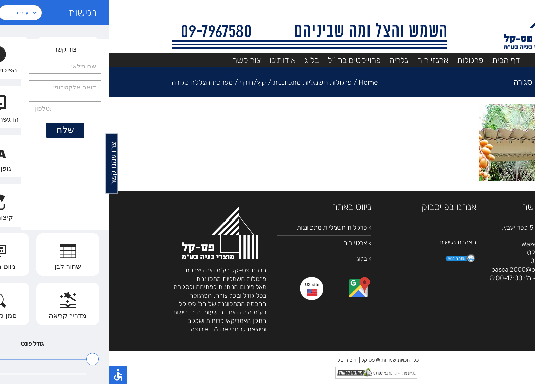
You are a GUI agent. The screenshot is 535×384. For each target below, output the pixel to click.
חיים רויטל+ (237, 360)
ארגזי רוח (246, 243)
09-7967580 (436, 253)
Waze (420, 244)
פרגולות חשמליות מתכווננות (223, 227)
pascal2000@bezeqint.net (420, 269)
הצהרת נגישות (348, 242)
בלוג (252, 258)
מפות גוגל (444, 244)
